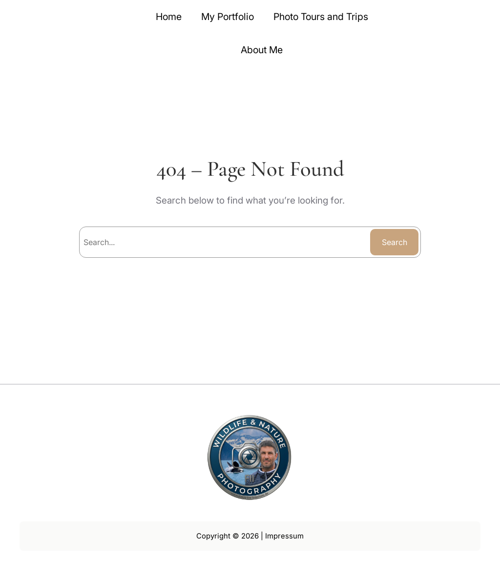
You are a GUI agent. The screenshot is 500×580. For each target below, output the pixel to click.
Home (169, 16)
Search (394, 242)
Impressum (284, 536)
